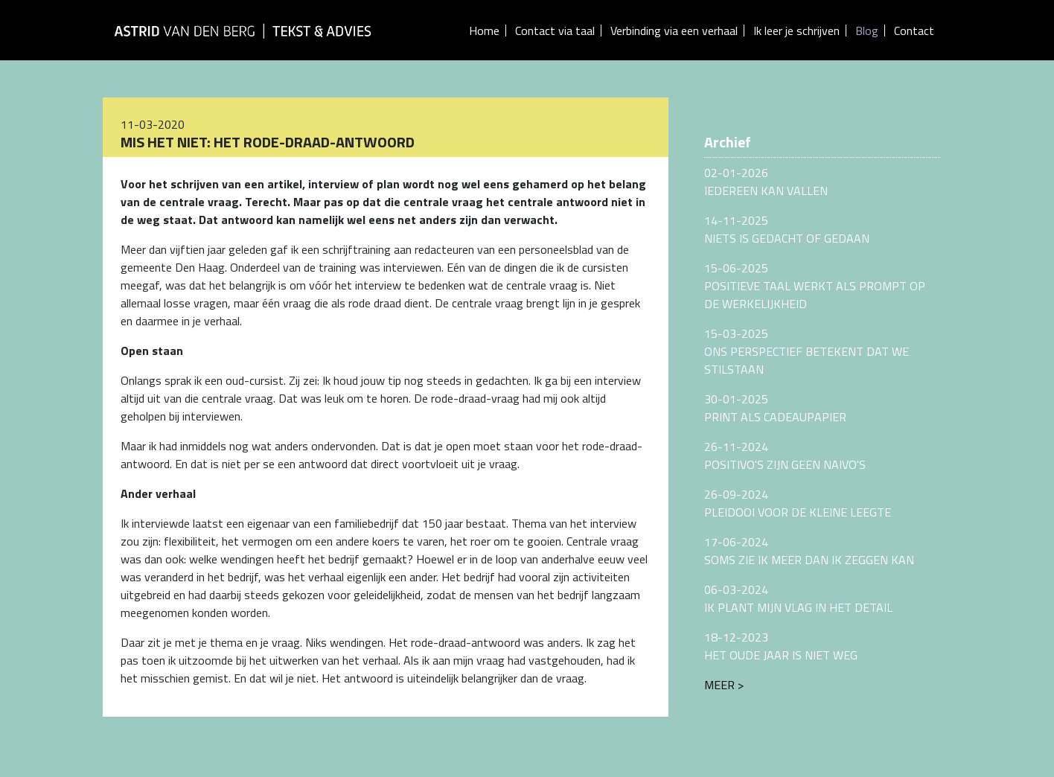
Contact (914, 30)
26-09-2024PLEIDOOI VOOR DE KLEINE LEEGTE (797, 503)
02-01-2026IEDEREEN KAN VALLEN (766, 181)
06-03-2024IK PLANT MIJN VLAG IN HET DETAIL (798, 598)
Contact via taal (555, 30)
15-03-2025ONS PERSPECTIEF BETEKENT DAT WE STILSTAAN (806, 351)
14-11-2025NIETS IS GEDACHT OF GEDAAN (786, 229)
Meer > (724, 685)
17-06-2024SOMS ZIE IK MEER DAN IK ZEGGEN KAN (809, 551)
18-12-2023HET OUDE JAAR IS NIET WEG (780, 646)
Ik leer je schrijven (796, 30)
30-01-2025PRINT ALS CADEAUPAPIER (775, 408)
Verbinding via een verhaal (674, 30)
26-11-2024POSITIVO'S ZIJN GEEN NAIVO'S (785, 455)
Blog (866, 30)
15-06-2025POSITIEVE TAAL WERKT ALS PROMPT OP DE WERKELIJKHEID (814, 286)
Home (484, 30)
